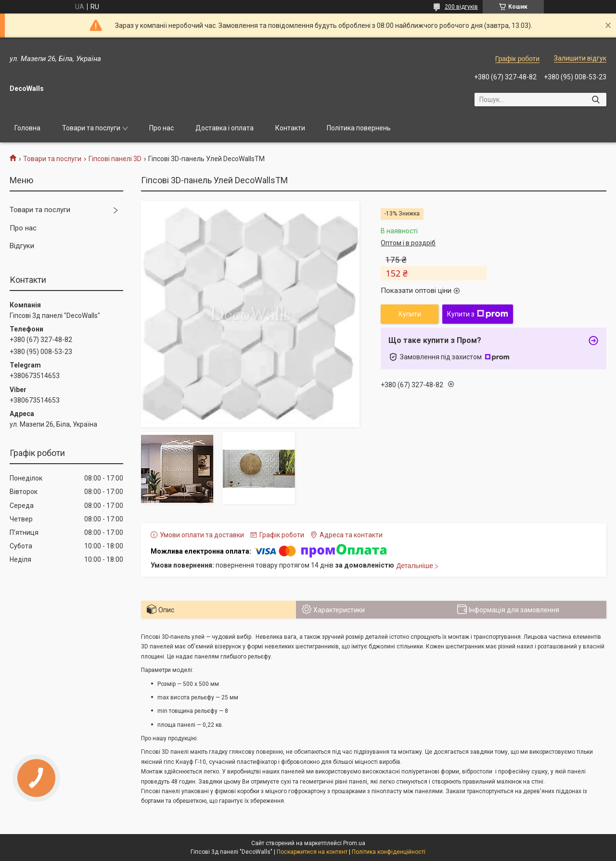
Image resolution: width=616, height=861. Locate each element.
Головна (27, 128)
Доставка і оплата (224, 128)
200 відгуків (461, 6)
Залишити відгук (580, 58)
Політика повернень (359, 128)
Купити (409, 314)
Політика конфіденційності (388, 851)
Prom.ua (354, 843)
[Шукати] (595, 99)
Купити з (477, 314)
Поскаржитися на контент (312, 851)
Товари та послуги (91, 128)
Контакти (290, 128)
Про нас (161, 128)
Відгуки (22, 245)
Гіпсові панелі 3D (115, 159)
